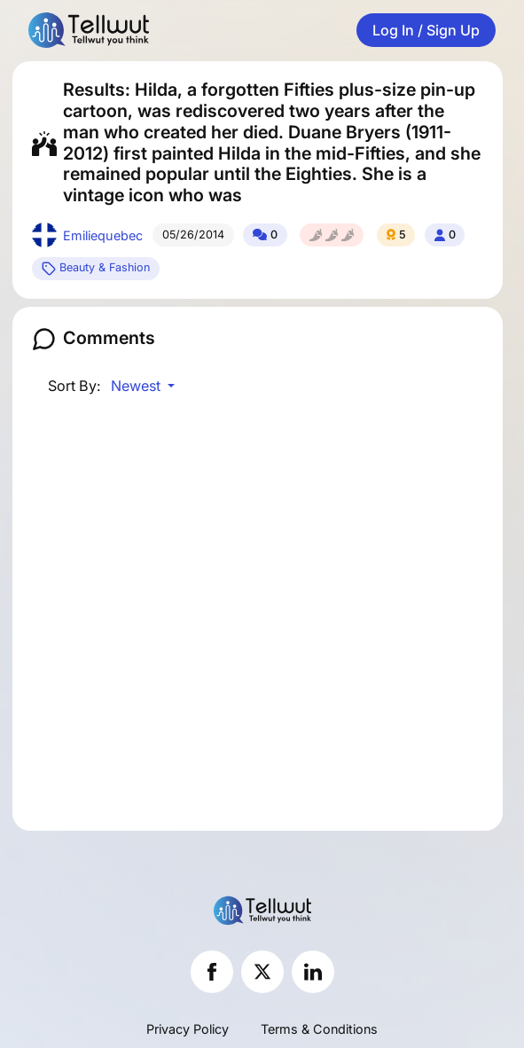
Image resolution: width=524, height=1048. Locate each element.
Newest (137, 386)
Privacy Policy (187, 1028)
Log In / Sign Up (426, 30)
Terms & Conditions (319, 1028)
